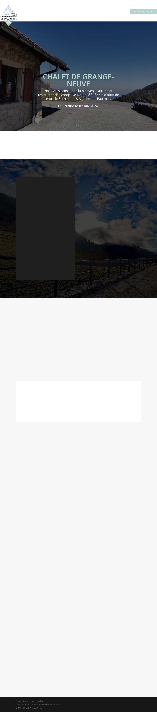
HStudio (39, 701)
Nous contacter (143, 11)
